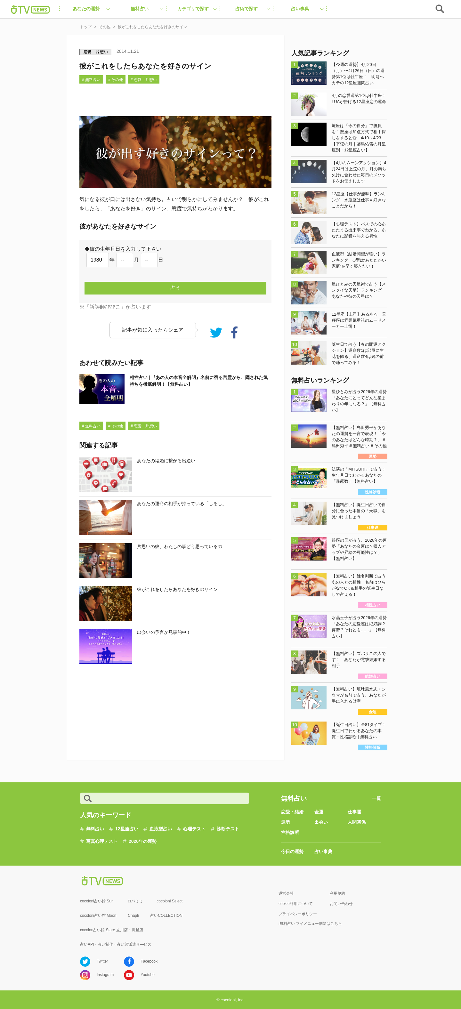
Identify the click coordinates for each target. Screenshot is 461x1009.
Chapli (133, 915)
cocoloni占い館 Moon (98, 915)
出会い (321, 822)
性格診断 (290, 832)
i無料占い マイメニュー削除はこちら (310, 923)
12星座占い (126, 828)
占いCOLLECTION (166, 915)
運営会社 (286, 893)
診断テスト (228, 828)
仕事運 (354, 811)
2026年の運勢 (143, 841)
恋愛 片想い (96, 52)
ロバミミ (135, 901)
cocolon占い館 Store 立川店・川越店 (111, 930)
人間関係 (357, 822)
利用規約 (337, 893)
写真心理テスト (101, 841)
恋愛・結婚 (292, 811)
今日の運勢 (292, 851)
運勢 (285, 822)
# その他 (115, 79)
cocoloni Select (169, 901)
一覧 (376, 798)
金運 (318, 811)
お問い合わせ (341, 903)
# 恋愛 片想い (144, 79)
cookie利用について (296, 903)
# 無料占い (91, 79)
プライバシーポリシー (298, 914)
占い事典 (323, 851)
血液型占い (161, 828)
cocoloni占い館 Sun (97, 901)
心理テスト (194, 828)
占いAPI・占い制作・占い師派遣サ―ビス (115, 944)
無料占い (95, 828)
